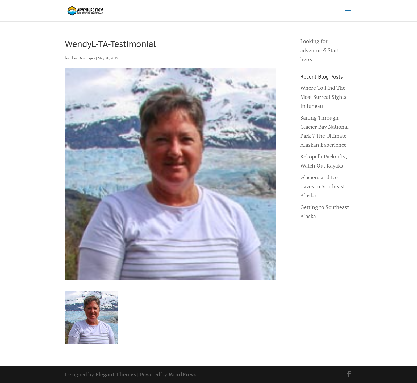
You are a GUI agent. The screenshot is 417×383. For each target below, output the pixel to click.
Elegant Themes (115, 374)
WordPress (182, 374)
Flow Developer (82, 57)
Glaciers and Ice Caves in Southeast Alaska (322, 186)
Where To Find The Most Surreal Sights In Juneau (323, 96)
